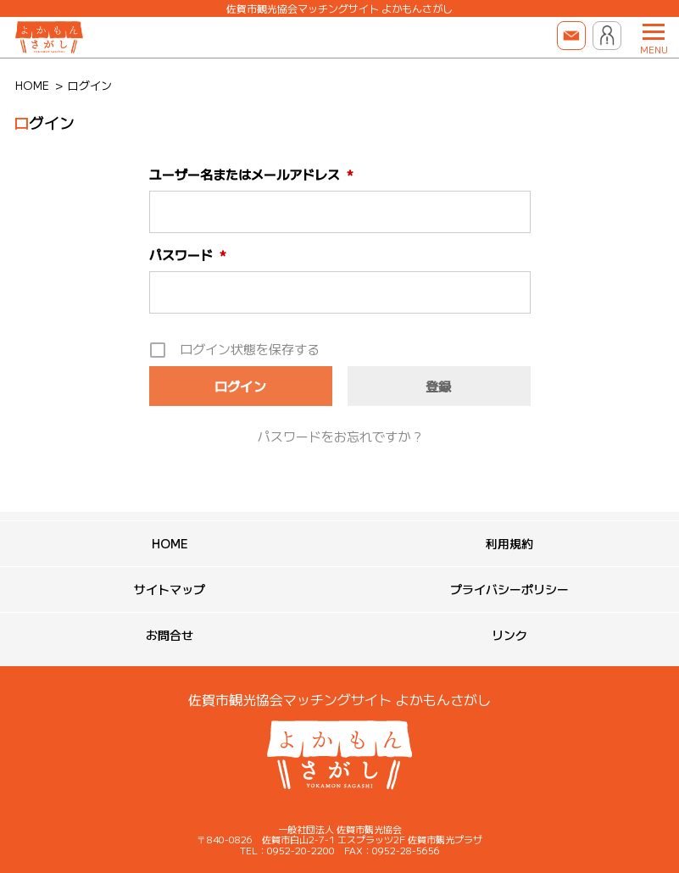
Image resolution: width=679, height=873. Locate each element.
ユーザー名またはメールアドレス (251, 174)
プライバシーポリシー (509, 589)
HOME (170, 543)
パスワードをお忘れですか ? (339, 436)
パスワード (187, 255)
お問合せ (169, 634)
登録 (438, 386)
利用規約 (509, 543)
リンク (509, 634)
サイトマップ (169, 589)
